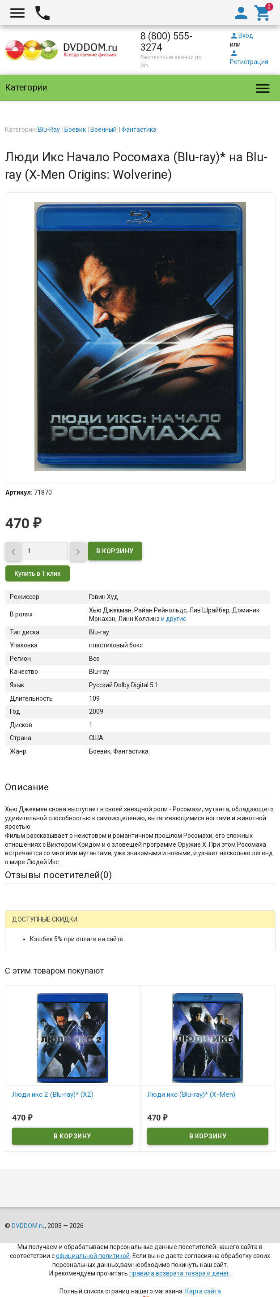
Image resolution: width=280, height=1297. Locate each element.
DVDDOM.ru (28, 1225)
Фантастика (139, 129)
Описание (27, 787)
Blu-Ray (49, 129)
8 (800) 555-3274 (166, 41)
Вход (241, 35)
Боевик (75, 129)
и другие (173, 618)
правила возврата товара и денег (179, 1273)
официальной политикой (93, 1255)
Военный (103, 129)
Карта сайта (203, 1291)
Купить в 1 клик (37, 573)
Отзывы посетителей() (58, 875)
